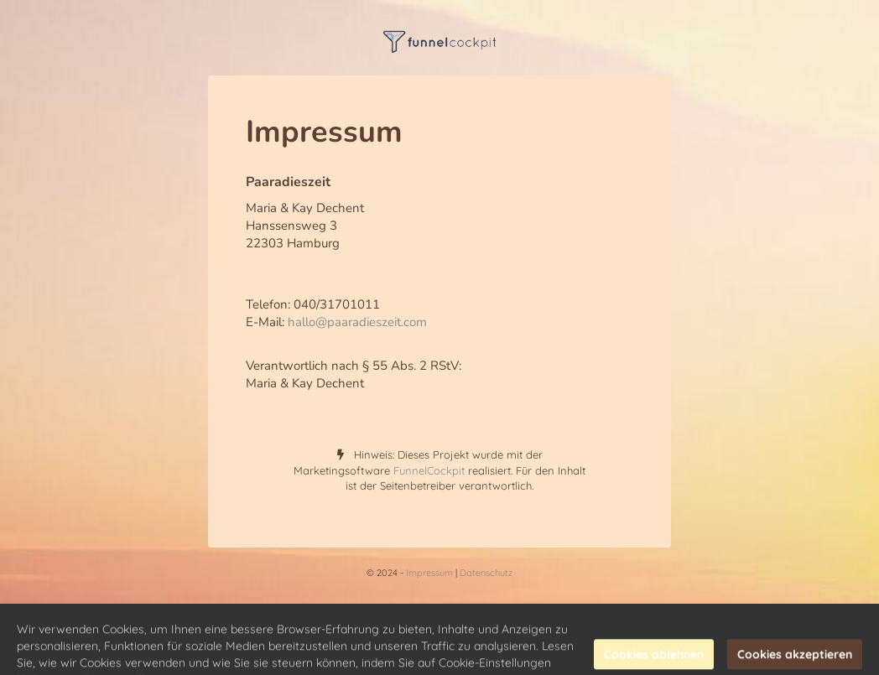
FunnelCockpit (429, 470)
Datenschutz (486, 573)
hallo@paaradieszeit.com (357, 322)
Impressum (429, 573)
